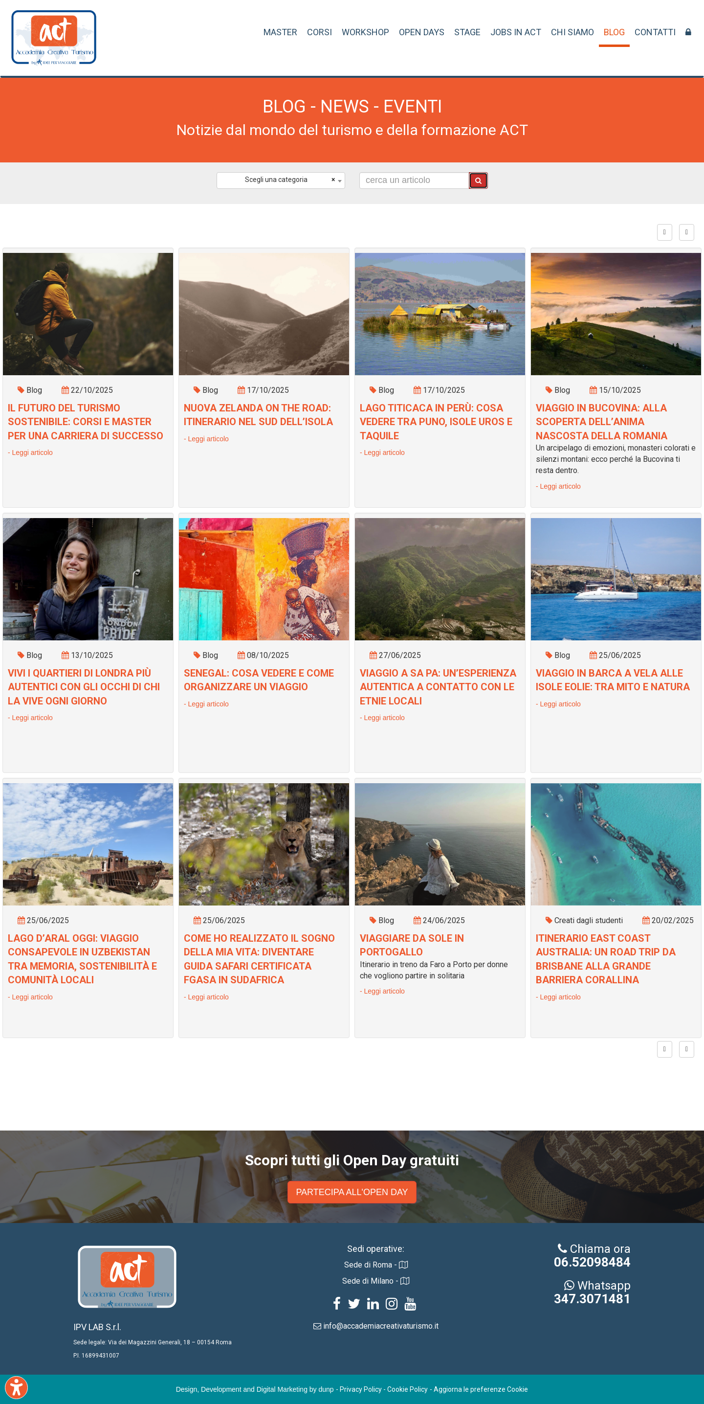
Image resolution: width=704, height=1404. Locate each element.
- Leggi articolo (30, 452)
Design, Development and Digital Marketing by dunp (255, 1389)
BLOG (614, 32)
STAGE (467, 32)
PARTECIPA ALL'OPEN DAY (352, 1192)
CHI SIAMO (572, 32)
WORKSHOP (365, 32)
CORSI (319, 32)
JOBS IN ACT (515, 32)
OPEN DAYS (421, 32)
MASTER (280, 32)
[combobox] (281, 180)
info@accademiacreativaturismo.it (381, 1326)
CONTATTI (655, 32)
